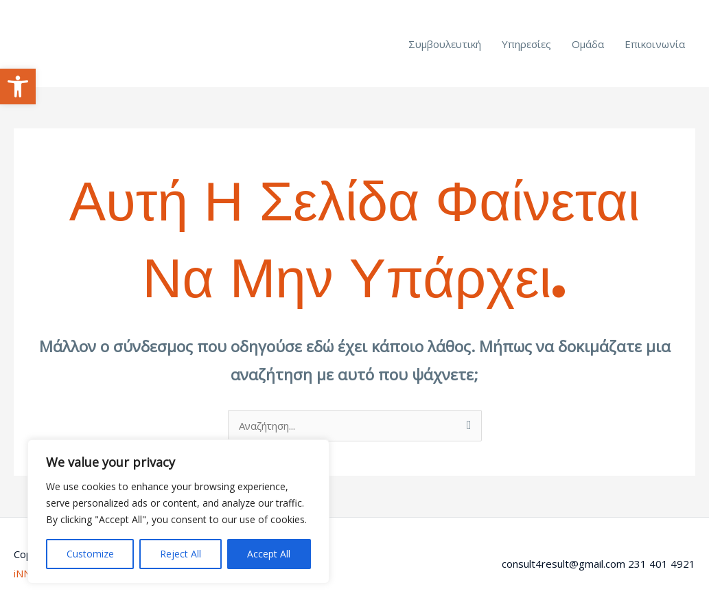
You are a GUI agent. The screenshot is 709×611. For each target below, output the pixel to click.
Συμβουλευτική (444, 44)
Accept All (268, 553)
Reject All (180, 553)
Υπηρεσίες (526, 44)
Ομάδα (588, 44)
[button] (18, 86)
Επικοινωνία (655, 44)
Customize (90, 553)
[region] (178, 511)
